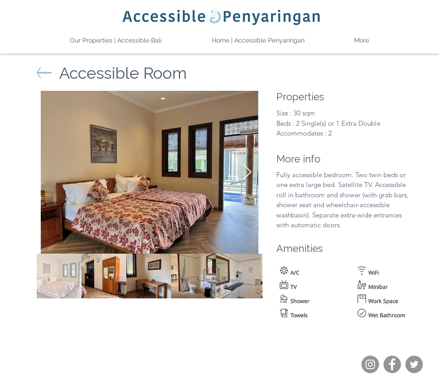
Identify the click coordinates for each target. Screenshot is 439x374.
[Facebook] (392, 364)
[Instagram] (370, 364)
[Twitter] (414, 364)
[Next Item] (247, 172)
